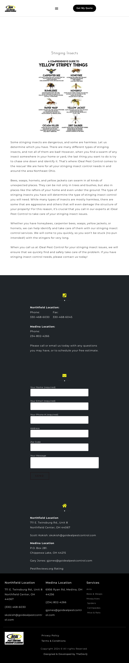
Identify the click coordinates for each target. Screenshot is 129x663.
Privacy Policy (50, 635)
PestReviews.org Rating (46, 568)
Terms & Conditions (54, 640)
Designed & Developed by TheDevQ (65, 654)
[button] (56, 8)
